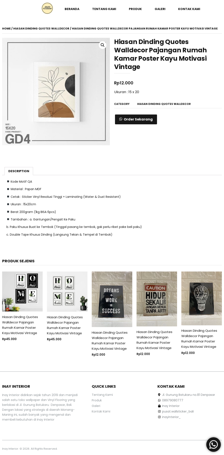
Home (6, 28)
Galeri (160, 9)
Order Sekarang (138, 119)
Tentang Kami (104, 9)
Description (18, 171)
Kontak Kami (189, 9)
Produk (135, 9)
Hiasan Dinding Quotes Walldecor (41, 28)
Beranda (72, 9)
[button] (136, 119)
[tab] (18, 171)
